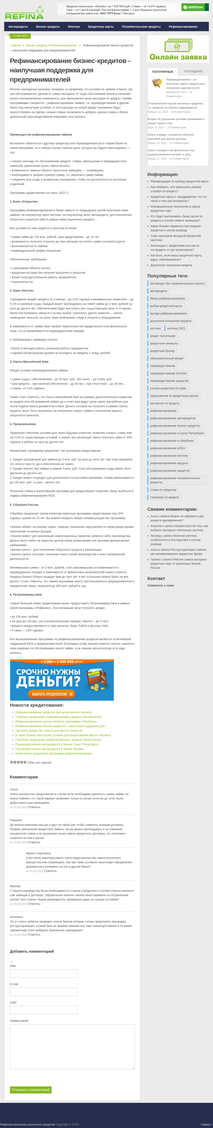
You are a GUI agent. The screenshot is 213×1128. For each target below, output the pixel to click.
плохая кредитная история (168, 388)
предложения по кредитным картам (174, 395)
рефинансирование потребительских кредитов (175, 480)
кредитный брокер (162, 350)
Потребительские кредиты (141, 26)
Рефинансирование (183, 26)
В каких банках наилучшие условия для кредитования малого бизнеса (63, 735)
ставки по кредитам (163, 489)
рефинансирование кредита (169, 463)
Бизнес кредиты (48, 26)
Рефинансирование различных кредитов (27, 1124)
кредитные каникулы (164, 343)
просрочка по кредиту (165, 403)
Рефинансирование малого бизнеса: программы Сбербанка (56, 721)
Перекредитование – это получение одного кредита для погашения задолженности (185, 83)
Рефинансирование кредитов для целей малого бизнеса (53, 712)
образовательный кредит (167, 358)
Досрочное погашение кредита (171, 265)
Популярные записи (162, 72)
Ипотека (74, 26)
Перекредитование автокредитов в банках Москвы (49, 749)
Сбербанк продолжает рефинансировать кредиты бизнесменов (58, 717)
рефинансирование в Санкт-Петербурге (177, 433)
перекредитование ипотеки (168, 373)
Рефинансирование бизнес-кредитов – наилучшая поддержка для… (61, 726)
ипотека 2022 (176, 328)
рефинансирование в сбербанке (172, 440)
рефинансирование (163, 410)
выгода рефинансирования (168, 313)
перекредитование (162, 365)
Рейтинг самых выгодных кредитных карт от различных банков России (179, 563)
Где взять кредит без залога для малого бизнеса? (49, 730)
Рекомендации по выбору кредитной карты (180, 181)
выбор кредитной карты (166, 306)
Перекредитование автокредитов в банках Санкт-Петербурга (56, 744)
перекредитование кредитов (169, 380)
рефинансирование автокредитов (173, 418)
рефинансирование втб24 (167, 448)
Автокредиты (18, 26)
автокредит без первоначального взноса (177, 283)
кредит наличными (163, 336)
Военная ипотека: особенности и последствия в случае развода (176, 540)
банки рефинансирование (167, 298)
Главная (15, 45)
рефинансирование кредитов (170, 470)
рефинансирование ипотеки (169, 455)
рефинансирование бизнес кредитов (175, 425)
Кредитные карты (101, 26)
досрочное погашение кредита (170, 321)
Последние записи (193, 72)
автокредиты (158, 291)
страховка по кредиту (164, 497)
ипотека (155, 328)
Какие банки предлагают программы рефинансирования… (54, 753)
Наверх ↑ (207, 1124)
